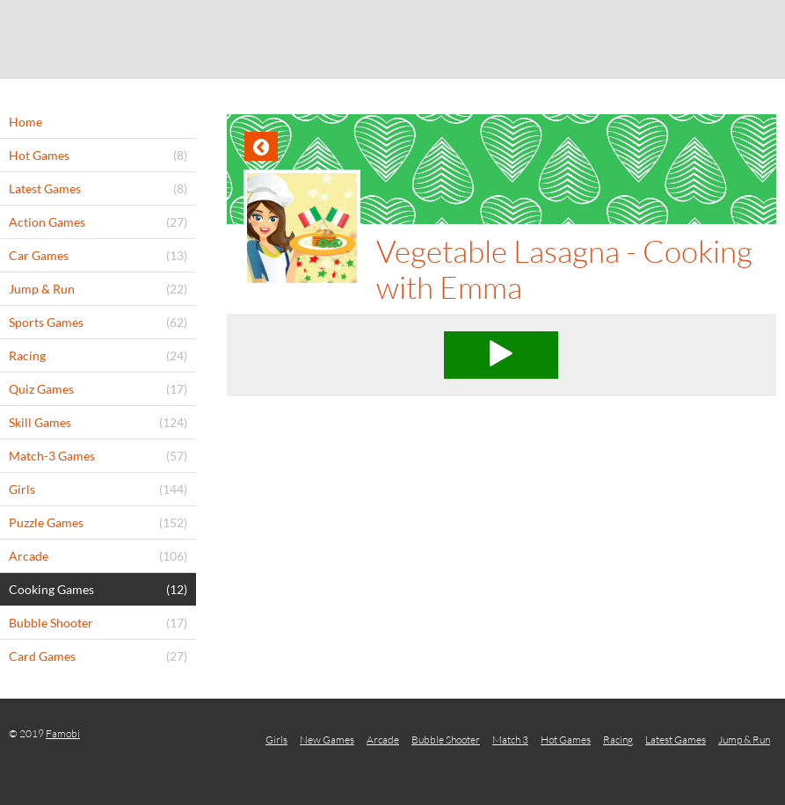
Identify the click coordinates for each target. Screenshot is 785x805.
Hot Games (566, 739)
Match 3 (510, 739)
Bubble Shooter (445, 739)
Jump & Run (744, 739)
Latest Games (675, 739)
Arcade (383, 739)
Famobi (63, 733)
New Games (327, 739)
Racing (618, 739)
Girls (276, 739)
